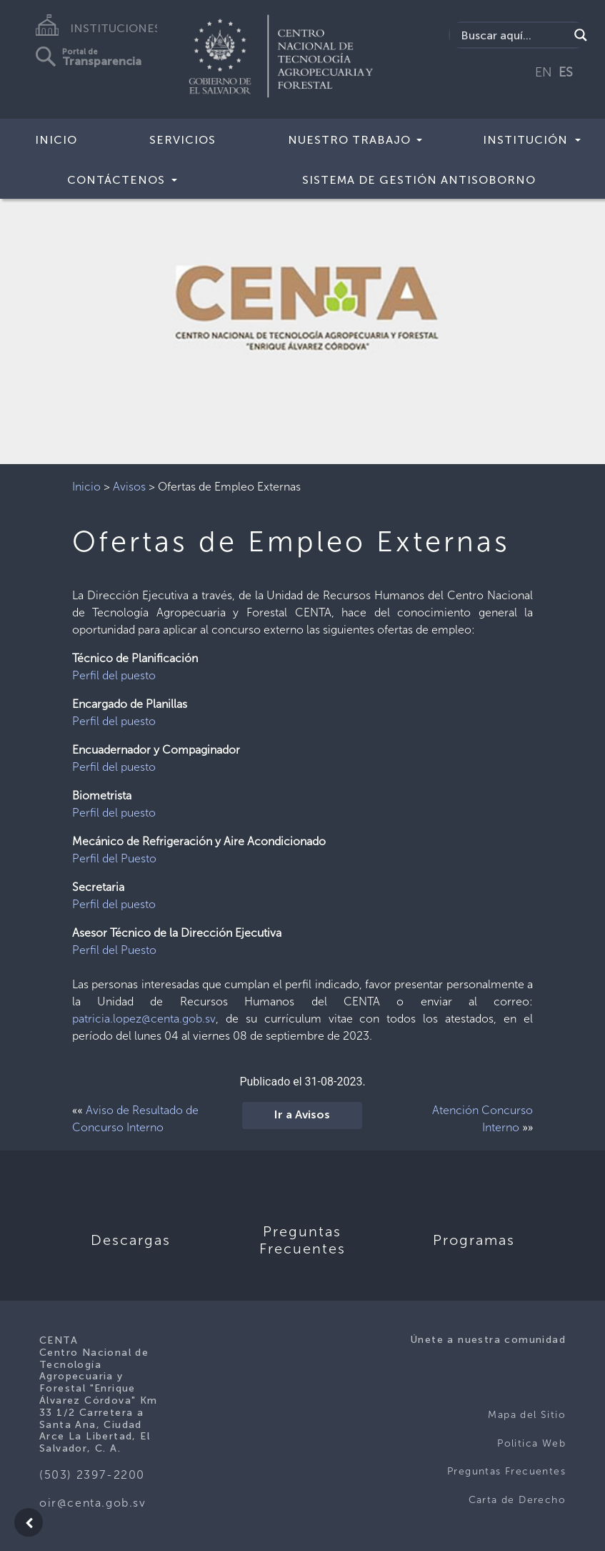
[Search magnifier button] (581, 35)
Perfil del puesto (114, 675)
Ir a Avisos (302, 1115)
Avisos (129, 486)
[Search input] (513, 35)
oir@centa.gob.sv (92, 1503)
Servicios (182, 140)
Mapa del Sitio (527, 1415)
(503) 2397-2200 (92, 1475)
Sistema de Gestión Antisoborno (419, 180)
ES (566, 72)
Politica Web (531, 1443)
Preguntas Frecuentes (506, 1471)
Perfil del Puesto (114, 858)
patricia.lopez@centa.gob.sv (144, 1018)
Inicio (56, 140)
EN (543, 72)
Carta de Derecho (517, 1500)
